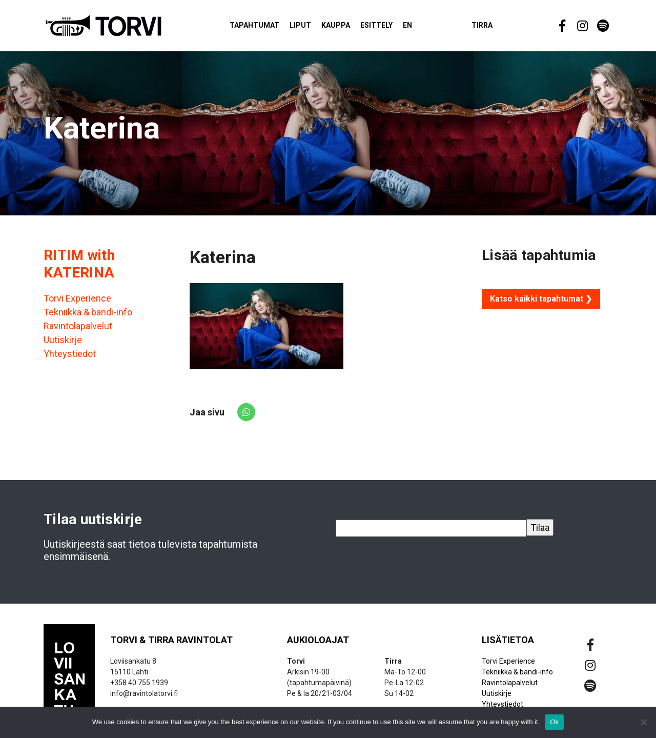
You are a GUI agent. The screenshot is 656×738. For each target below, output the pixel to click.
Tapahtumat (267, 28)
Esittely (389, 28)
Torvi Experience (77, 303)
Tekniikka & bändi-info (88, 317)
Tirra (494, 28)
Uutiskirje (63, 345)
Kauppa (348, 28)
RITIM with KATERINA (79, 268)
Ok (554, 722)
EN (419, 28)
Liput (312, 28)
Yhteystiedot (70, 358)
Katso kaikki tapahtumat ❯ (541, 303)
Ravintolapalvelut (78, 331)
